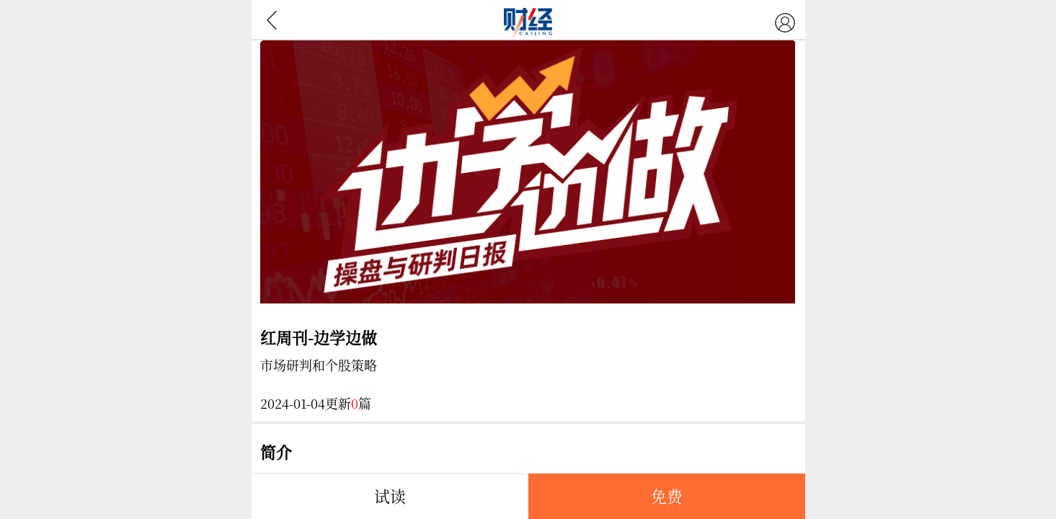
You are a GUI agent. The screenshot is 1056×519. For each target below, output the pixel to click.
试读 (390, 495)
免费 (667, 495)
